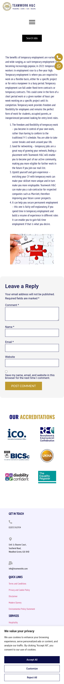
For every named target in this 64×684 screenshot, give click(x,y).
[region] (32, 655)
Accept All (32, 659)
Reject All (32, 677)
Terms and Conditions (22, 584)
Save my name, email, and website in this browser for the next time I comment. (30, 376)
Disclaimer (19, 596)
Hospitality (19, 622)
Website (10, 357)
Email (9, 342)
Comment (12, 305)
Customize (32, 668)
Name (9, 327)
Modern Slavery (20, 603)
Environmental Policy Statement (25, 609)
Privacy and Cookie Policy (23, 590)
